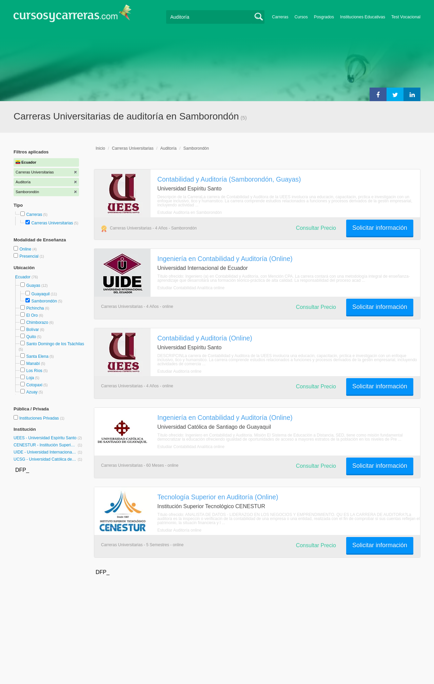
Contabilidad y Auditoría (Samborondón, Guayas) (229, 179)
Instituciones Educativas (362, 17)
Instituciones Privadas (41, 418)
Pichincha (35, 308)
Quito (31, 336)
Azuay (31, 392)
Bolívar (32, 329)
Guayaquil (40, 294)
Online (25, 249)
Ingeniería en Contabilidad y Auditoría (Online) (225, 258)
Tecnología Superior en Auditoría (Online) (217, 497)
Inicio (100, 148)
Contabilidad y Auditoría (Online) (204, 338)
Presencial (29, 256)
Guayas (33, 285)
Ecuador (23, 277)
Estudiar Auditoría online (179, 371)
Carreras (280, 17)
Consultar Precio (316, 228)
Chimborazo (37, 322)
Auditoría (168, 148)
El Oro (32, 315)
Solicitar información (379, 227)
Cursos (301, 17)
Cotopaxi (34, 385)
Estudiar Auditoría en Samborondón (189, 212)
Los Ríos (34, 370)
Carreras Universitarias (52, 223)
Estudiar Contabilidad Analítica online (190, 287)
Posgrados (324, 17)
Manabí (33, 363)
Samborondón (44, 301)
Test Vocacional (405, 17)
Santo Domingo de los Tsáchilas (55, 343)
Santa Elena (37, 356)
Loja (30, 377)
